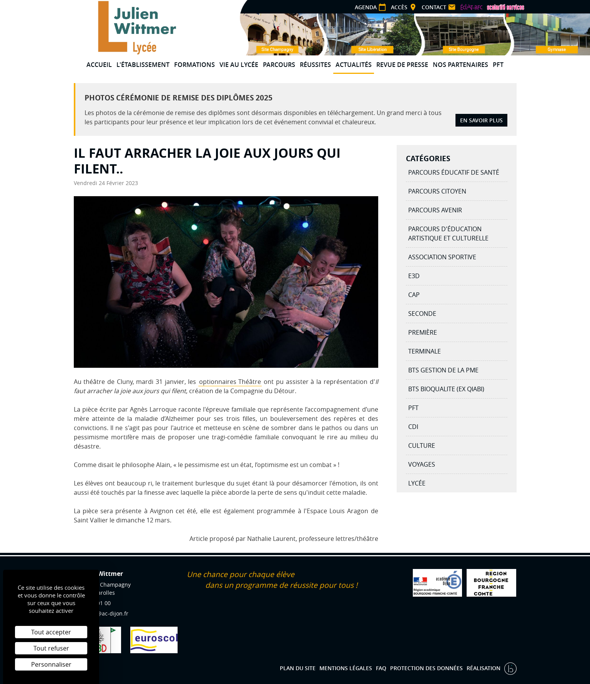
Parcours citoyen (437, 191)
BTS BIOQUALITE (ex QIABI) (446, 389)
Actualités (354, 64)
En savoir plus (481, 120)
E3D (414, 276)
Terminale (424, 351)
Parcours (279, 64)
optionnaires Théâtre (230, 381)
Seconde (422, 313)
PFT (498, 64)
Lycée (416, 483)
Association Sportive (442, 257)
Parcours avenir (435, 210)
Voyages (421, 464)
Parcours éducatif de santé (453, 172)
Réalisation (484, 668)
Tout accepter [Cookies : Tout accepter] (51, 632)
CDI (413, 426)
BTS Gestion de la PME (443, 370)
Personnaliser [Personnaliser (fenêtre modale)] (51, 664)
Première (422, 332)
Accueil (99, 64)
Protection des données (426, 668)
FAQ (381, 668)
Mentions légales (345, 668)
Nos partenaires (460, 64)
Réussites (315, 64)
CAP (414, 294)
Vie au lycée (238, 64)
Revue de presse (402, 64)
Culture (421, 445)
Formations (194, 64)
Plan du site (298, 668)
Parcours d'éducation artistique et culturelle (448, 233)
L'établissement (143, 64)
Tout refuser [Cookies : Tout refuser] (51, 648)
